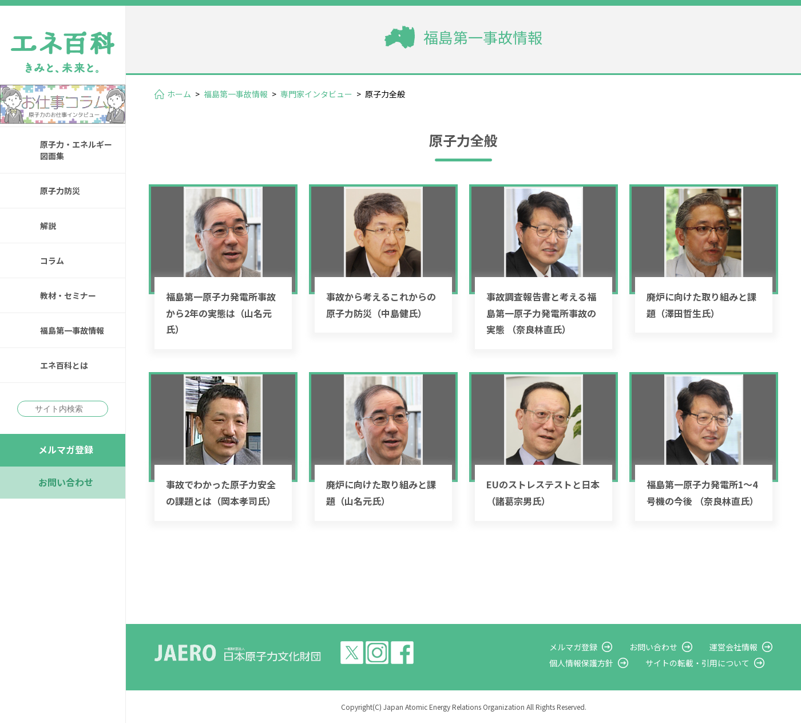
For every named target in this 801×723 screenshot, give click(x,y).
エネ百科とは (64, 365)
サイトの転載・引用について (697, 663)
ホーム (179, 94)
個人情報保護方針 (581, 663)
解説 (48, 225)
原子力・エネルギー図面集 (76, 150)
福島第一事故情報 (72, 330)
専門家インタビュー (316, 94)
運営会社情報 (733, 647)
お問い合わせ (65, 482)
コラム (52, 260)
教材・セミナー (68, 295)
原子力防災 (60, 190)
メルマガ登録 (65, 449)
